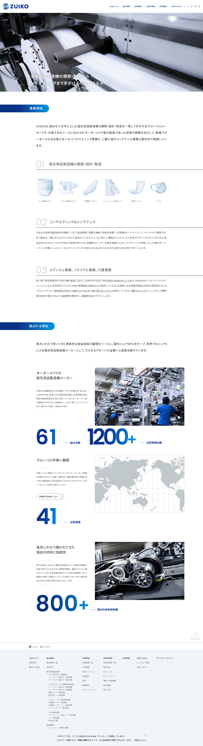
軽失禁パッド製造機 (56, 695)
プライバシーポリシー (165, 658)
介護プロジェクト (138, 290)
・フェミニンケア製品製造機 (58, 699)
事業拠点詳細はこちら (51, 496)
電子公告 (107, 690)
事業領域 (32, 662)
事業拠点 (85, 685)
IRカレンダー (108, 671)
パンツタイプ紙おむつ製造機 (60, 677)
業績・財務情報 (109, 681)
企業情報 (138, 6)
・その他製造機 (53, 712)
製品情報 (126, 6)
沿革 (84, 681)
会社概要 (85, 667)
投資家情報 (150, 6)
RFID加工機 (52, 720)
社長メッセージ (88, 671)
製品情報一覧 (52, 662)
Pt (199, 6)
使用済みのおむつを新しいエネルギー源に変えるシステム (83, 290)
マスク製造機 (53, 718)
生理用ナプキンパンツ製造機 (60, 705)
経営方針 (107, 667)
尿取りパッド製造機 (56, 692)
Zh (195, 6)
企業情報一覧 (87, 662)
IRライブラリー (109, 676)
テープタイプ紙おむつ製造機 (60, 680)
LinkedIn (33, 647)
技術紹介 (50, 667)
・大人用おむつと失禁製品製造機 (60, 684)
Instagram (45, 647)
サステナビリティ (89, 690)
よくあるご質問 (143, 662)
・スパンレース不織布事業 (57, 728)
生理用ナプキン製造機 (57, 702)
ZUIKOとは (114, 6)
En (191, 6)
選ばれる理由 (34, 667)
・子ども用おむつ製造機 (57, 674)
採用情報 (163, 6)
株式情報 (107, 685)
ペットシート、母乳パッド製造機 (62, 715)
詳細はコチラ (140, 740)
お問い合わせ (176, 6)
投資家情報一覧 (109, 662)
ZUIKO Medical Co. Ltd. (119, 280)
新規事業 (50, 725)
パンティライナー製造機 (58, 708)
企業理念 (85, 676)
